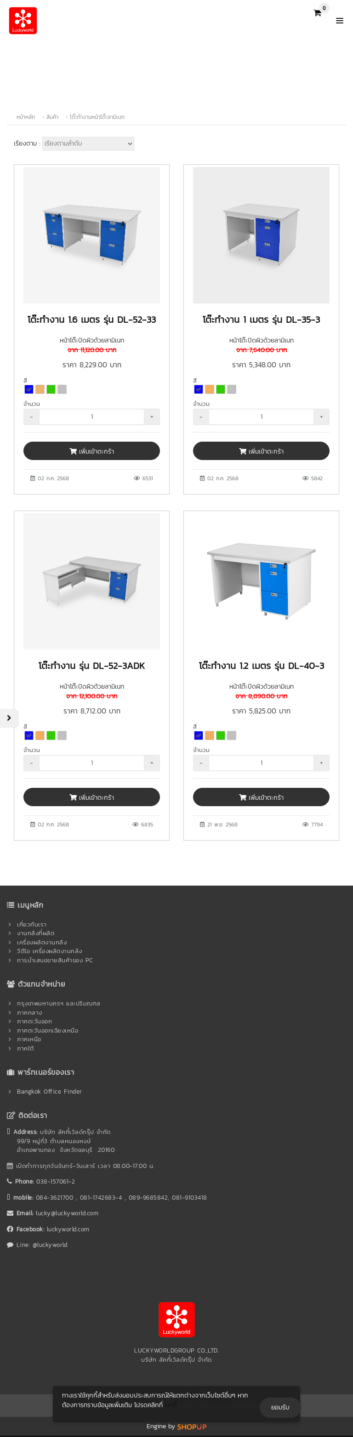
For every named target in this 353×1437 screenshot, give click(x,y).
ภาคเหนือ (29, 1039)
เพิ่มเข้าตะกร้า (91, 451)
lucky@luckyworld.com (67, 1213)
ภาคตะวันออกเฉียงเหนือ (47, 1030)
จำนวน (31, 403)
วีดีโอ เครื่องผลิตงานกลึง (49, 951)
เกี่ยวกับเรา (32, 924)
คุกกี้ (171, 1405)
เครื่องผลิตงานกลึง (42, 942)
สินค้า (52, 117)
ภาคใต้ (25, 1048)
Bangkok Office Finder (49, 1091)
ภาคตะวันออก (34, 1021)
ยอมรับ (280, 1407)
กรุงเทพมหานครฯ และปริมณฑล (59, 1003)
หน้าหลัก (26, 117)
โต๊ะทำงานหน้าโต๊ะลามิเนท (97, 117)
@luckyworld (50, 1245)
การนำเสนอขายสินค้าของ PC (55, 960)
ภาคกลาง (29, 1012)
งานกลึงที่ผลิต (35, 933)
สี (25, 380)
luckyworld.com (68, 1229)
